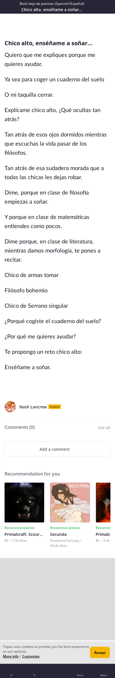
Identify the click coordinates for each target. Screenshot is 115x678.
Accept (100, 652)
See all (104, 427)
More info (11, 656)
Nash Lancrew (33, 406)
